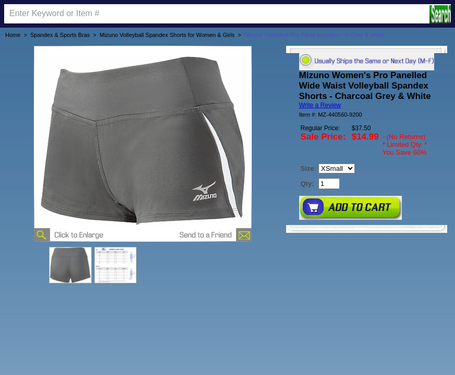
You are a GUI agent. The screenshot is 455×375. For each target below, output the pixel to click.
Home (12, 35)
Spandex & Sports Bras (60, 35)
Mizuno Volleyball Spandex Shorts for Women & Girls (167, 35)
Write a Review (320, 105)
